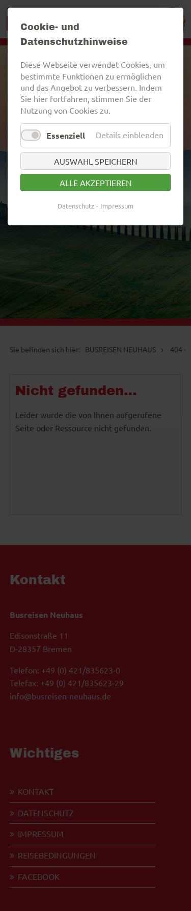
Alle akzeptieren (96, 182)
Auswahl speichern (96, 161)
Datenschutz (76, 205)
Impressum (116, 205)
